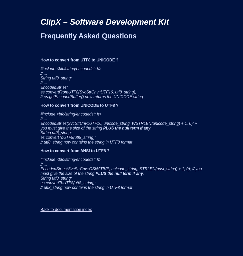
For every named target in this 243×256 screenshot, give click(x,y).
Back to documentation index (66, 209)
